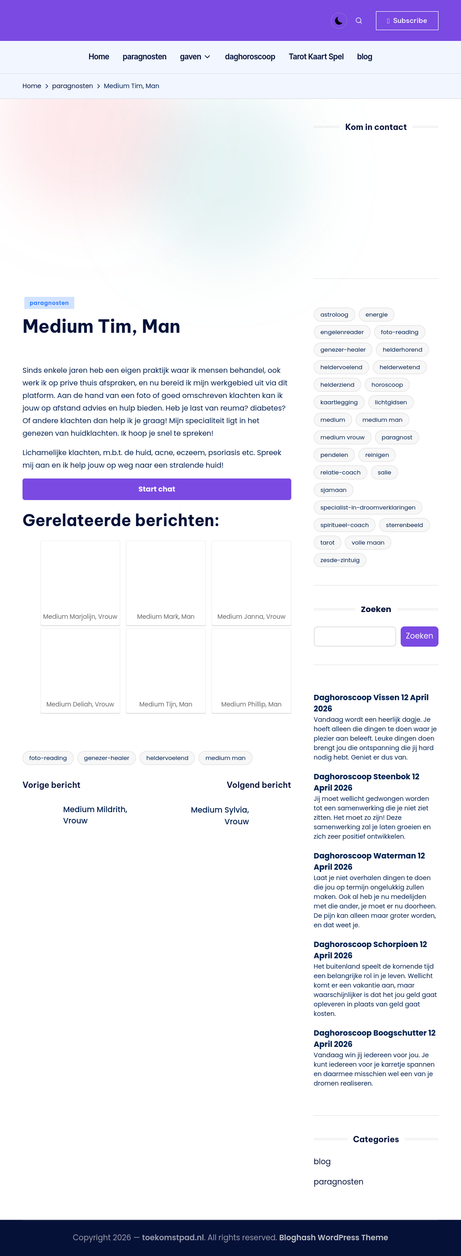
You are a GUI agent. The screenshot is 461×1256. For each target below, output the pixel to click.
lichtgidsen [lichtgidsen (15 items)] (391, 402)
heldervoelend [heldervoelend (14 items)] (341, 367)
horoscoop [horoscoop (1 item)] (387, 384)
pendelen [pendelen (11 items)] (334, 455)
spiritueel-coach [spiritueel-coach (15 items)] (345, 525)
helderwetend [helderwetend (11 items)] (400, 367)
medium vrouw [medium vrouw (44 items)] (343, 437)
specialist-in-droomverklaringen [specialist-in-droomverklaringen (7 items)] (368, 507)
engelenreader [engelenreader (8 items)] (342, 332)
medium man (225, 758)
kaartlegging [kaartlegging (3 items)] (339, 402)
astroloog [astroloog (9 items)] (334, 314)
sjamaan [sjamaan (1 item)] (334, 490)
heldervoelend (167, 758)
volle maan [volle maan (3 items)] (368, 542)
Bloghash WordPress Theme (333, 1237)
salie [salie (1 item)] (384, 472)
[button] (407, 20)
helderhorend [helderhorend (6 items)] (402, 349)
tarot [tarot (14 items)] (327, 542)
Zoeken (376, 609)
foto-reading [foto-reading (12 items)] (400, 332)
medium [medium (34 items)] (333, 420)
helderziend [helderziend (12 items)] (338, 384)
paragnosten (49, 303)
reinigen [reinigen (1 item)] (377, 455)
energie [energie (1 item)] (377, 314)
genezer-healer (107, 758)
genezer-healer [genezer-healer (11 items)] (343, 349)
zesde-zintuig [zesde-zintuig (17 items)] (340, 560)
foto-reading (48, 758)
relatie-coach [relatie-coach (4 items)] (341, 472)
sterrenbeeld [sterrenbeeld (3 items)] (404, 525)
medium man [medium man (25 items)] (382, 420)
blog (322, 1161)
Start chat (157, 489)
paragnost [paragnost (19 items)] (397, 437)
